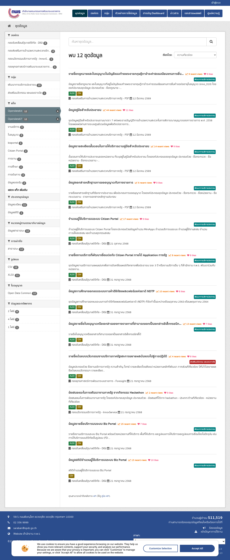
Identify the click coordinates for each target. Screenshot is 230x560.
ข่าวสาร (174, 13)
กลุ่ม (106, 13)
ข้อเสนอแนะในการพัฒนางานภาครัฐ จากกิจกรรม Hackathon (106, 392)
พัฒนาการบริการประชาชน (205, 79)
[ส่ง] (211, 41)
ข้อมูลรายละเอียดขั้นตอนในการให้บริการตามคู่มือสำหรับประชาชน (109, 146)
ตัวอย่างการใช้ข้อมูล (126, 13)
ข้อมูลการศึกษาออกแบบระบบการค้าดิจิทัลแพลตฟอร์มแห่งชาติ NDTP (111, 291)
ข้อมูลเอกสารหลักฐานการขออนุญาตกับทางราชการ (101, 182)
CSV (79, 93)
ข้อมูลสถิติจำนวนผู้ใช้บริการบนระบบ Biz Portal (98, 460)
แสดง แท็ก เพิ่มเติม (17, 190)
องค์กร (94, 13)
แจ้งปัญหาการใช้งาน (211, 532)
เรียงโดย (167, 55)
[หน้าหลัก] (9, 26)
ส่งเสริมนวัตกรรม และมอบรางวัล (202, 362)
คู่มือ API (105, 496)
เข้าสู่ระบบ (216, 3)
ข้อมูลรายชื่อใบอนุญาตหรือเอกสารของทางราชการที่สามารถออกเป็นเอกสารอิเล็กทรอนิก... (125, 323)
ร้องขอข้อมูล (215, 528)
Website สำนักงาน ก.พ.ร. (26, 534)
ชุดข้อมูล (80, 13)
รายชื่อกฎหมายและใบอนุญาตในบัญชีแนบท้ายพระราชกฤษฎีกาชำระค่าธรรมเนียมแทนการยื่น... (126, 73)
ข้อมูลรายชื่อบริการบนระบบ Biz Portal (92, 423)
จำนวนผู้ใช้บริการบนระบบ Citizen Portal (93, 218)
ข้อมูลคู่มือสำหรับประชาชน (85, 110)
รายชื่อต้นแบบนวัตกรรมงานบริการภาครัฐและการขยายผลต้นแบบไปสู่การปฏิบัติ (118, 356)
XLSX (72, 93)
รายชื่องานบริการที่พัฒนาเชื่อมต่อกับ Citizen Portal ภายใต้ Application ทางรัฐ (118, 255)
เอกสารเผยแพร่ (193, 13)
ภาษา (136, 535)
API (94, 496)
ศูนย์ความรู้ (213, 13)
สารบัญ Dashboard (153, 13)
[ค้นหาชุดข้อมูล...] (138, 41)
